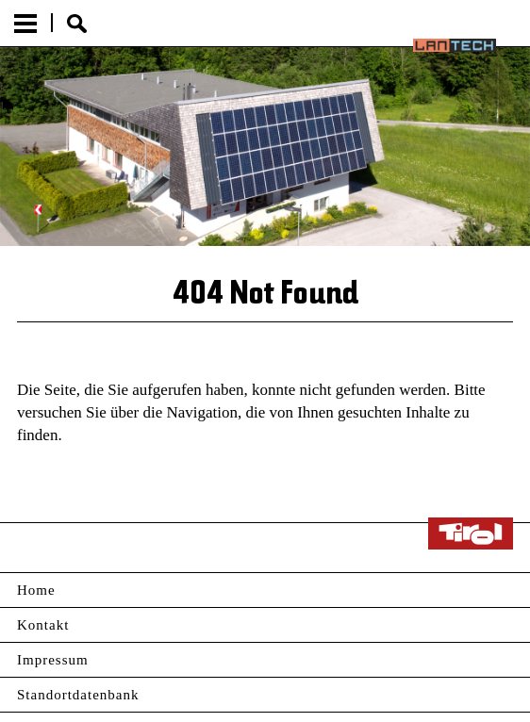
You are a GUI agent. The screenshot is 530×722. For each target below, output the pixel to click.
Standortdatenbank (78, 694)
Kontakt (43, 624)
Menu (25, 23)
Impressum (53, 659)
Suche (77, 23)
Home (36, 590)
